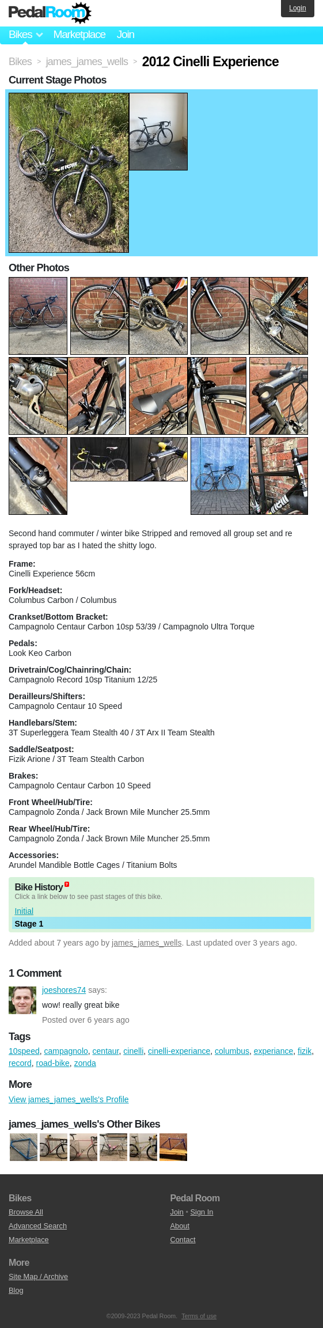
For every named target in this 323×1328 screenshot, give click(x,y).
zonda (85, 1063)
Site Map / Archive (38, 1276)
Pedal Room (50, 13)
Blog (16, 1290)
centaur (106, 1051)
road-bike (52, 1063)
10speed (24, 1051)
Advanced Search (38, 1225)
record (20, 1063)
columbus (232, 1051)
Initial (23, 911)
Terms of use (198, 1315)
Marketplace (79, 34)
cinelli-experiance (179, 1051)
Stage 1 (28, 923)
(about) (66, 884)
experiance (274, 1051)
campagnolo (66, 1051)
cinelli (133, 1051)
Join (125, 34)
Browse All (26, 1212)
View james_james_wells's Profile (69, 1099)
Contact (183, 1239)
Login (297, 8)
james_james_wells (146, 942)
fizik (304, 1051)
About (179, 1225)
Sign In (202, 1212)
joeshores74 (22, 1000)
